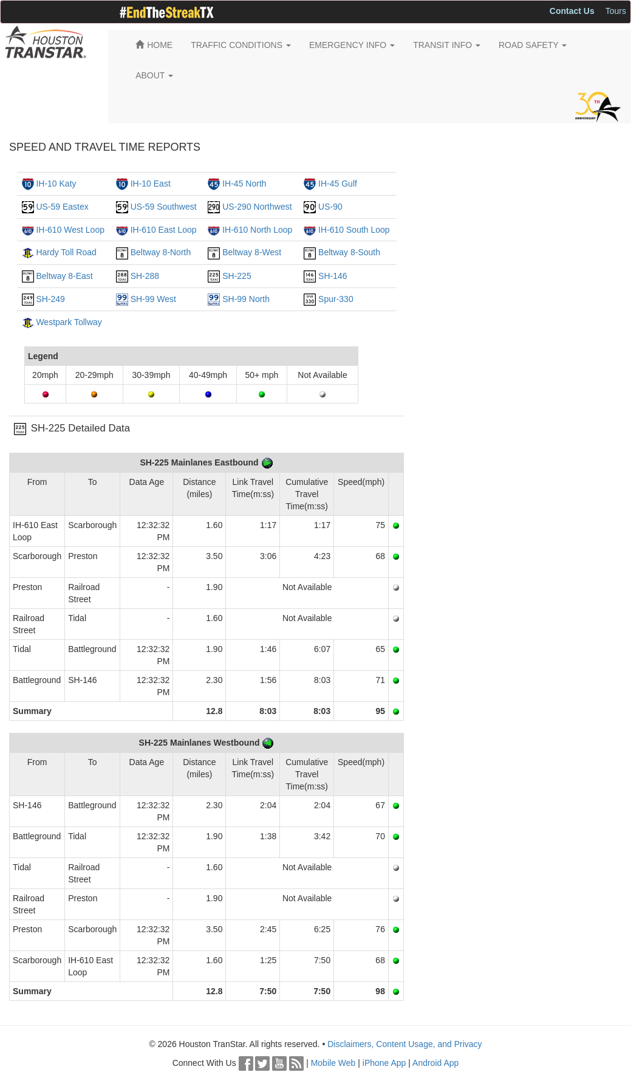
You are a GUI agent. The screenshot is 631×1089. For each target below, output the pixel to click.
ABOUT (154, 75)
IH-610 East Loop (164, 230)
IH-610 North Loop (257, 230)
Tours (615, 11)
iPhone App (384, 1063)
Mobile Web (333, 1063)
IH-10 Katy (56, 183)
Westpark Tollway (68, 322)
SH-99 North (246, 299)
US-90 (330, 206)
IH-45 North (244, 183)
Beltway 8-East (64, 276)
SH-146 (332, 276)
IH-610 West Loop (70, 230)
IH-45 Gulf (337, 183)
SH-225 (236, 276)
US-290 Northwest (257, 206)
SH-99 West (153, 299)
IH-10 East (151, 183)
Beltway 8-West (251, 252)
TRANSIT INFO (446, 45)
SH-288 (145, 276)
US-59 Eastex (62, 206)
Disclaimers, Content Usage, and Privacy (404, 1044)
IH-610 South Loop (354, 230)
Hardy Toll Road (66, 252)
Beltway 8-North (161, 252)
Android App (435, 1063)
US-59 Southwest (164, 206)
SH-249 (50, 299)
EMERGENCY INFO (352, 45)
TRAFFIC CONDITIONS (241, 45)
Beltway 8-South (349, 252)
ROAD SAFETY (533, 45)
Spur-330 (335, 299)
